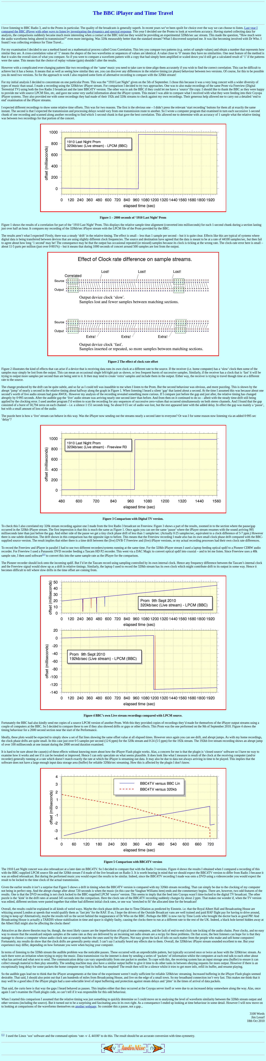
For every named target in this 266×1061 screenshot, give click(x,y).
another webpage (85, 1006)
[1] (43, 554)
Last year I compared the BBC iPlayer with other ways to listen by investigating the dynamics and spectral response (129, 29)
